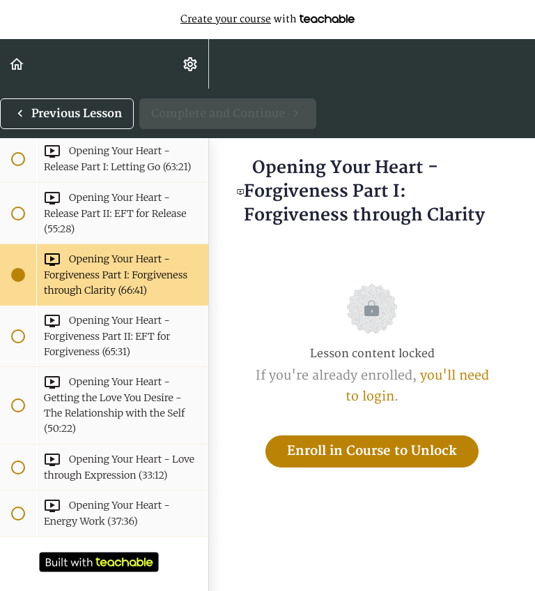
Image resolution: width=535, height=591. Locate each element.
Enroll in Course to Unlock (372, 451)
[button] (17, 64)
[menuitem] (190, 64)
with (267, 20)
